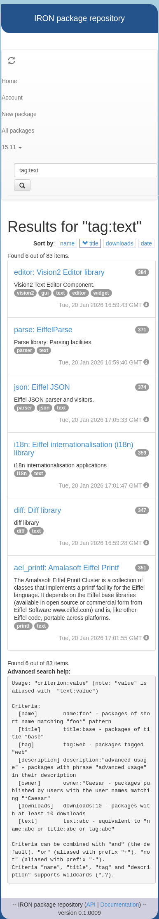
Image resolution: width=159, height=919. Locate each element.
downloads (119, 243)
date (146, 243)
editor (79, 293)
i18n (22, 473)
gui (45, 293)
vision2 (25, 293)
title (90, 243)
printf (23, 626)
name (67, 243)
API (91, 904)
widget (101, 293)
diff (21, 531)
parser (24, 350)
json (45, 408)
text (60, 293)
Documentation (119, 904)
